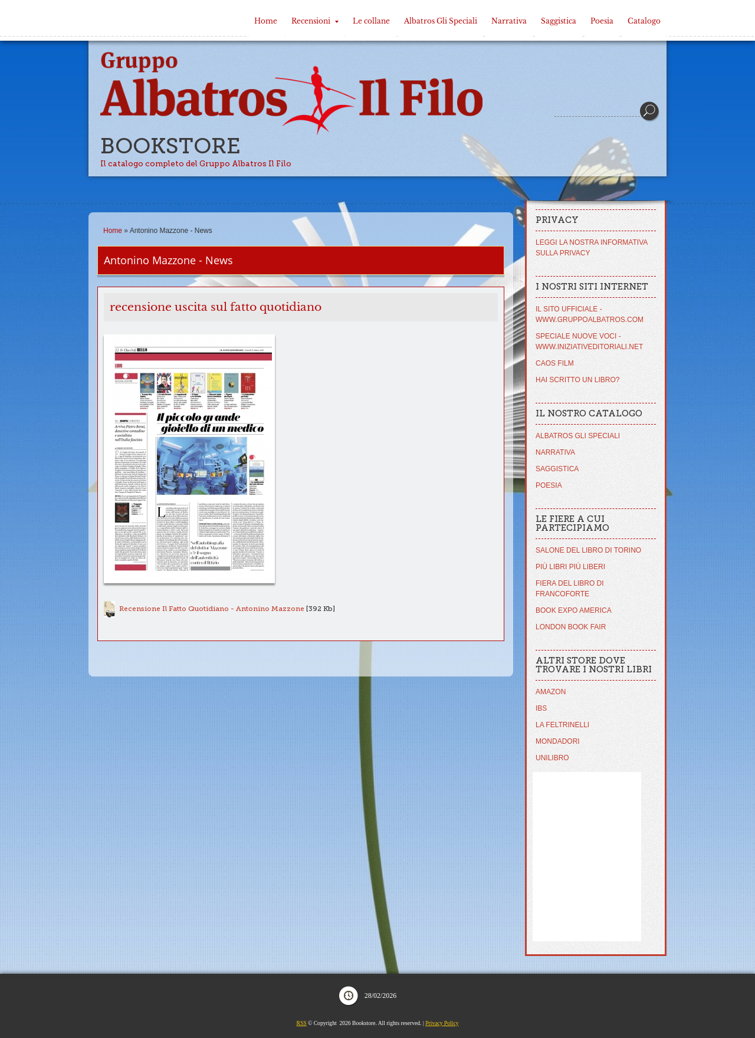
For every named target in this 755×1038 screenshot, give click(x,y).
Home (265, 21)
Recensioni (315, 21)
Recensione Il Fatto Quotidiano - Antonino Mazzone (211, 609)
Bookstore (170, 146)
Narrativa (509, 21)
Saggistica (558, 21)
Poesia (601, 21)
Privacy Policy (441, 1023)
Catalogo (644, 21)
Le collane (371, 21)
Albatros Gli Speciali (440, 21)
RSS (302, 1023)
